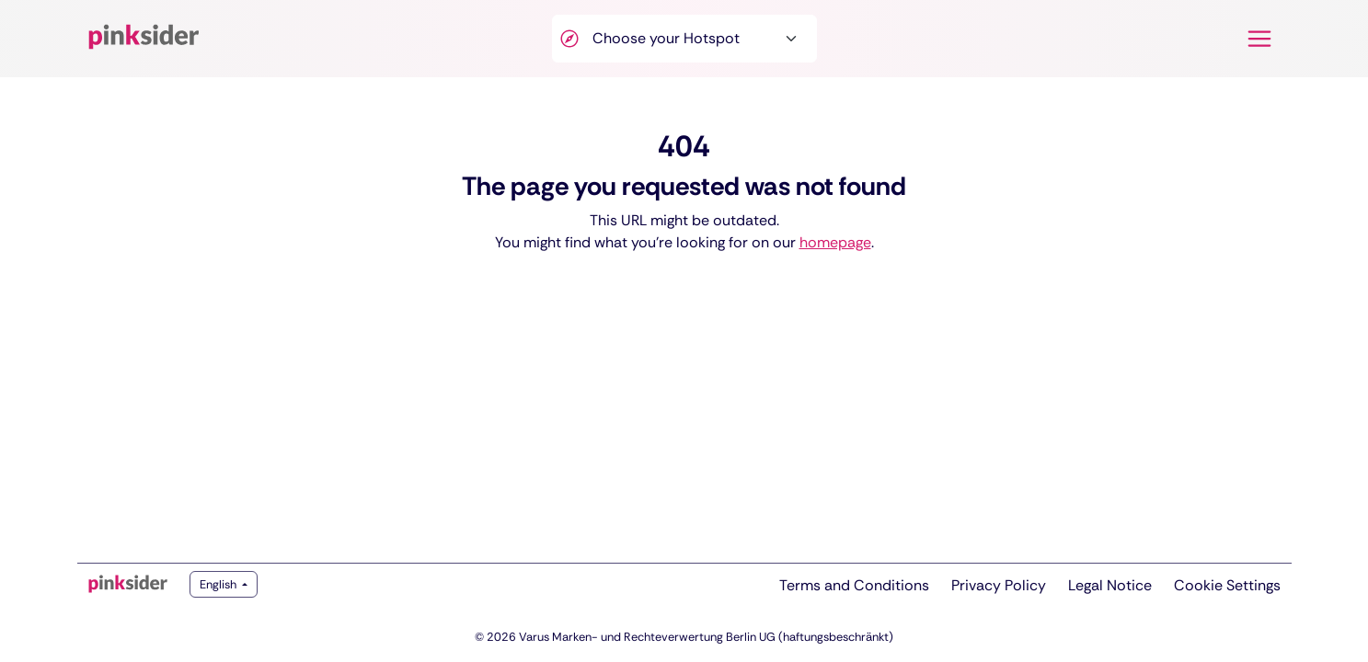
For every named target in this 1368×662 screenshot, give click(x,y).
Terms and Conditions (854, 585)
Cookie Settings (1227, 585)
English (219, 584)
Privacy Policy (998, 585)
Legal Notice (1110, 585)
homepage (835, 242)
